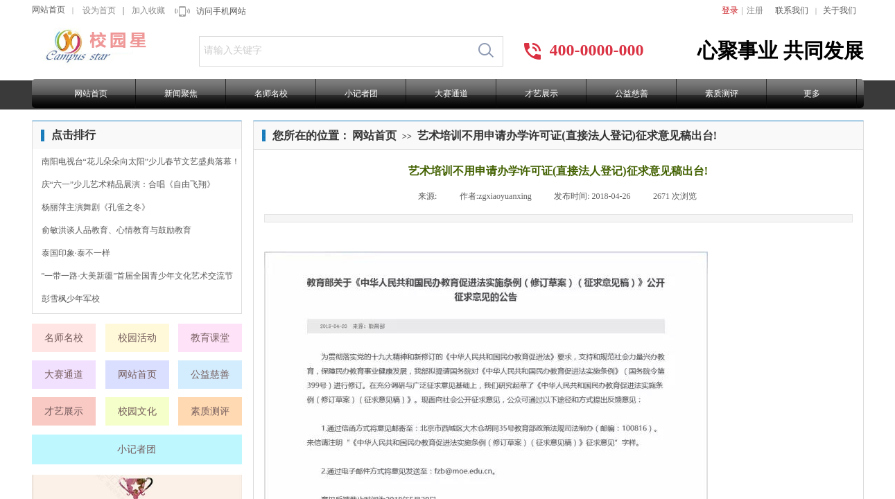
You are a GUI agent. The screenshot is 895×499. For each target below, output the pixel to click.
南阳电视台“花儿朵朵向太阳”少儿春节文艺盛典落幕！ (141, 161)
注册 (755, 10)
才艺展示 (541, 93)
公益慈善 (631, 93)
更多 (811, 93)
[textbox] (334, 50)
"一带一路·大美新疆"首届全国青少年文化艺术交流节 (138, 276)
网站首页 (48, 10)
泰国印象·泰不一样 (76, 253)
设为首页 (99, 10)
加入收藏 (148, 10)
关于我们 (839, 10)
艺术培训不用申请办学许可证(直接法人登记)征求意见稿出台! (567, 135)
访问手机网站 (221, 11)
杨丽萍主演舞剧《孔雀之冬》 (96, 207)
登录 (730, 10)
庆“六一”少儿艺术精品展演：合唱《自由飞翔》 (129, 184)
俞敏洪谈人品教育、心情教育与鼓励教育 (116, 230)
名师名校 (271, 93)
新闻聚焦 (181, 93)
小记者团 (361, 93)
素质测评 (721, 93)
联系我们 (791, 10)
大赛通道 (451, 93)
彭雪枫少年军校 (71, 299)
